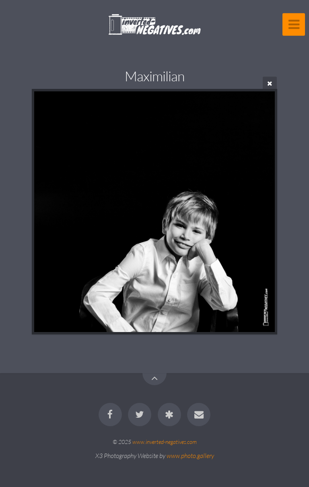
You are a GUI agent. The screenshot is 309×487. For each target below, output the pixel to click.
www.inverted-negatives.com (164, 441)
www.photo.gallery (190, 456)
